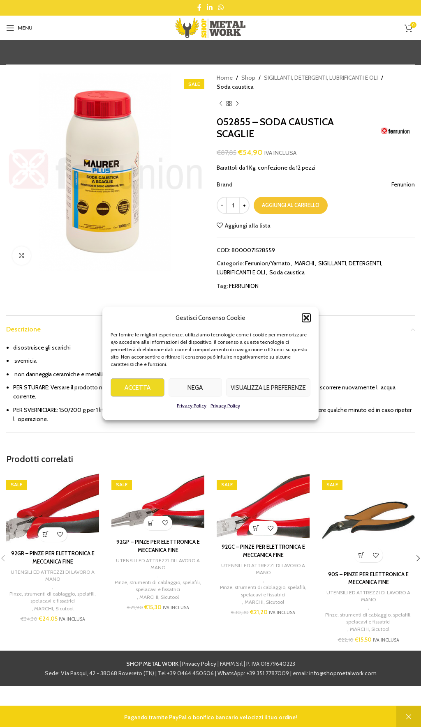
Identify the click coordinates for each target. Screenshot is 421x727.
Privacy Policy (191, 407)
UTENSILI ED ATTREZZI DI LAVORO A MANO (52, 576)
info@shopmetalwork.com (343, 675)
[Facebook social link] (199, 7)
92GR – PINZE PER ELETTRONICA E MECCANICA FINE (53, 557)
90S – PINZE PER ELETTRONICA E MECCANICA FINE (368, 578)
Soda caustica (235, 86)
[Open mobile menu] (19, 28)
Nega (195, 389)
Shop (248, 77)
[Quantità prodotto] (233, 205)
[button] (306, 319)
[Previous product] (221, 104)
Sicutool (65, 610)
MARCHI (304, 263)
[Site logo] (210, 27)
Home (225, 77)
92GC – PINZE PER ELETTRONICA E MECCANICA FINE (263, 551)
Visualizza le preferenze (268, 389)
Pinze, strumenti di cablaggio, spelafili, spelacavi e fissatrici (53, 599)
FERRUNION (244, 286)
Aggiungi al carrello (290, 205)
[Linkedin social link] (209, 7)
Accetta (137, 389)
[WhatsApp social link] (221, 7)
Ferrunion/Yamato (267, 263)
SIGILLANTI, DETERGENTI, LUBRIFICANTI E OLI (321, 77)
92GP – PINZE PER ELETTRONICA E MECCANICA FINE (158, 546)
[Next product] (237, 104)
